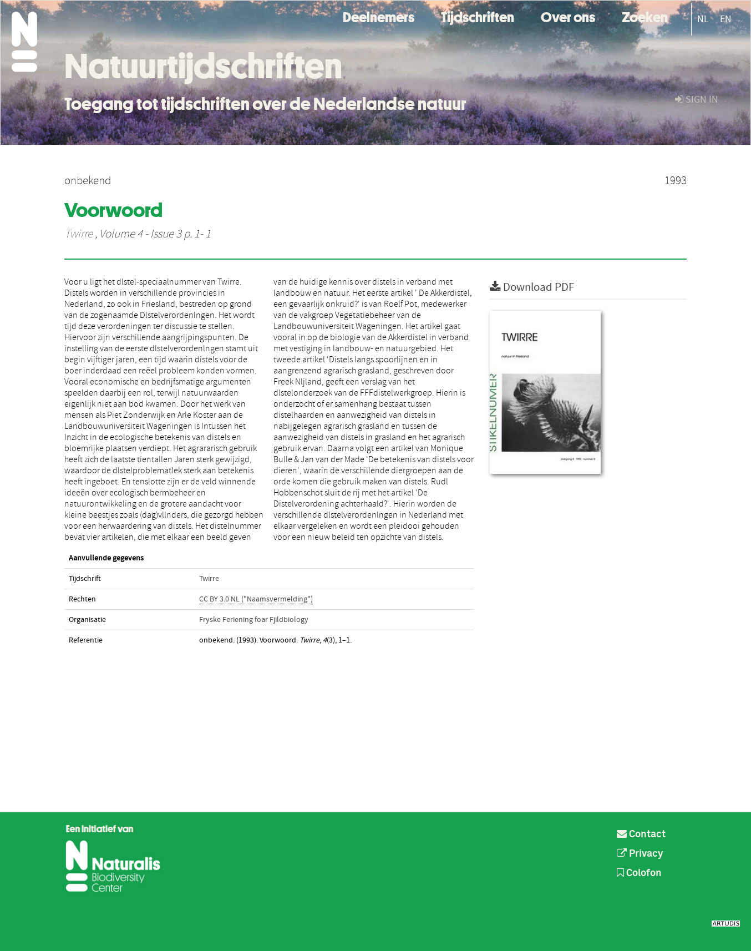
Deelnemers (378, 16)
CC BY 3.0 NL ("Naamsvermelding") (256, 599)
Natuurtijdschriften (203, 66)
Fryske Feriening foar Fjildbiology (253, 619)
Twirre (78, 234)
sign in (696, 99)
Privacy (640, 854)
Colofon (639, 873)
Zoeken (645, 16)
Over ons (568, 16)
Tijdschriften (477, 16)
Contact (641, 834)
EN (726, 19)
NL (703, 19)
